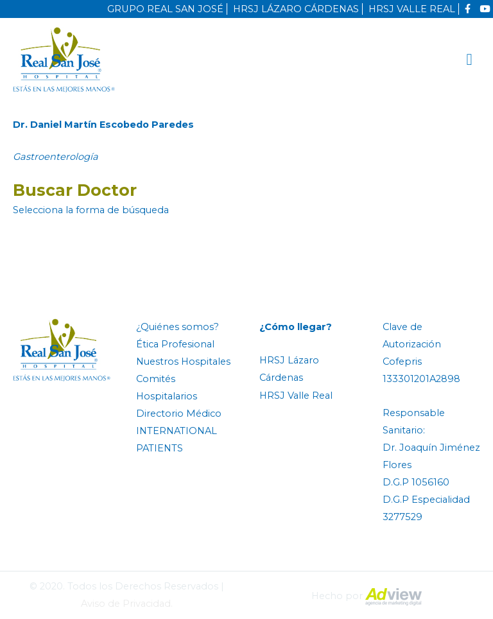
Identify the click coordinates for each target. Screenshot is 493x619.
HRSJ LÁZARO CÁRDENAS (296, 9)
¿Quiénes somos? (177, 327)
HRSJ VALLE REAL (411, 9)
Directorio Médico (178, 413)
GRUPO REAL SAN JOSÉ (165, 9)
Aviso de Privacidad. (127, 603)
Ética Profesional (175, 344)
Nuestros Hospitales (183, 361)
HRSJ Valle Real (296, 395)
